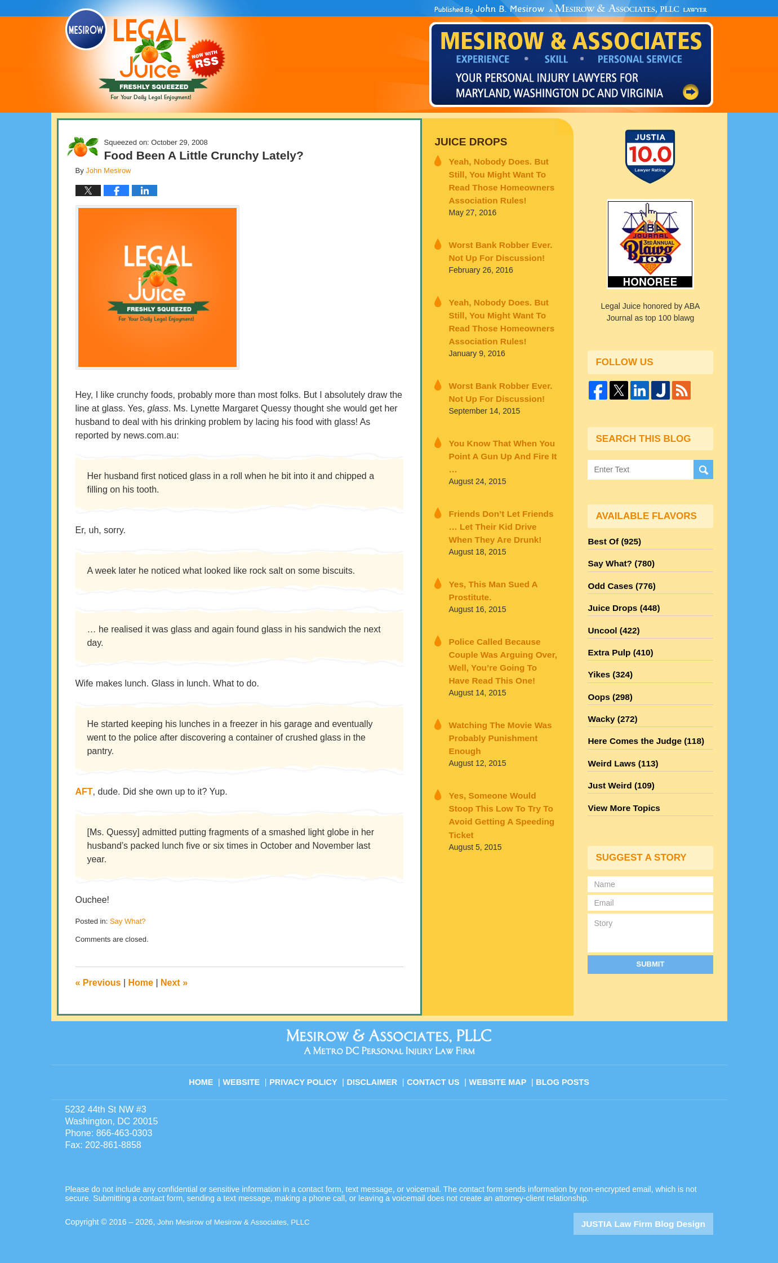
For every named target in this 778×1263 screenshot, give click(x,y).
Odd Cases (619, 581)
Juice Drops (466, 141)
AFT (84, 791)
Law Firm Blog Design (659, 1222)
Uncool (611, 621)
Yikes (608, 662)
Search (703, 470)
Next (174, 982)
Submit (651, 938)
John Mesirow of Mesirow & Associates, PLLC (237, 1221)
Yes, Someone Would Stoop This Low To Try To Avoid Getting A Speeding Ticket (497, 739)
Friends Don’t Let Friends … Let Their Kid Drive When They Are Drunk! (502, 494)
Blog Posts (561, 1076)
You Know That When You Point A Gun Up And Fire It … (499, 433)
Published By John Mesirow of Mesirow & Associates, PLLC (571, 56)
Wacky (610, 702)
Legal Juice (145, 54)
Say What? (128, 921)
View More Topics (620, 783)
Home (140, 982)
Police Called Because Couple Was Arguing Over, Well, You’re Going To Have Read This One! (503, 616)
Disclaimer (376, 1076)
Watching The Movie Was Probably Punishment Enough (500, 677)
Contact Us (436, 1076)
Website (250, 1076)
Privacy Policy (310, 1076)
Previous (98, 982)
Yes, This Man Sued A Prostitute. (486, 555)
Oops (608, 682)
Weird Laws (620, 743)
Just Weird (618, 763)
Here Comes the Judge (640, 723)
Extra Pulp (617, 641)
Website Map (498, 1076)
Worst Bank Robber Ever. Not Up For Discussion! (500, 243)
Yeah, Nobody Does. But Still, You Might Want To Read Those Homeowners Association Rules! (503, 176)
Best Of (612, 540)
